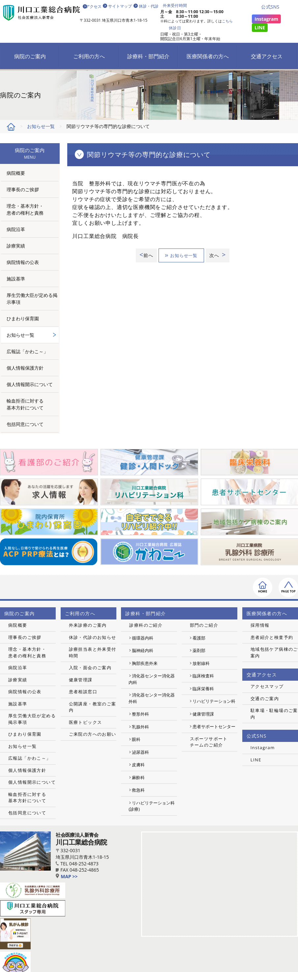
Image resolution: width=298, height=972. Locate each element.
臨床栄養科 (203, 689)
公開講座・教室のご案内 (92, 707)
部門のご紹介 (204, 625)
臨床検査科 (203, 676)
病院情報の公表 (23, 262)
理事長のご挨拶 (23, 189)
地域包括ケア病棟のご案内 (274, 652)
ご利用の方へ (89, 56)
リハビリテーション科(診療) (152, 806)
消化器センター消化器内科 (152, 679)
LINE (259, 27)
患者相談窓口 (83, 692)
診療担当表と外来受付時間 (92, 652)
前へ (144, 255)
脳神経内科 (142, 650)
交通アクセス (267, 56)
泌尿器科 (140, 752)
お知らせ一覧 (41, 126)
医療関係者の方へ (208, 56)
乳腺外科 (140, 727)
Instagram (266, 19)
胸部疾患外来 (145, 663)
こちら (227, 20)
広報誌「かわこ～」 (27, 351)
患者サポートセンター (214, 726)
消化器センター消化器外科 (152, 698)
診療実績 (16, 246)
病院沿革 (16, 229)
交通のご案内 (265, 698)
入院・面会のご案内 (90, 667)
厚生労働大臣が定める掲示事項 (32, 298)
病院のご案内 (30, 56)
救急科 (138, 790)
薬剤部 (199, 650)
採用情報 (260, 625)
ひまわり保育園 (23, 318)
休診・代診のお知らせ (92, 637)
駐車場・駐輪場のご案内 (274, 713)
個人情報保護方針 (25, 368)
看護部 (199, 638)
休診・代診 (149, 6)
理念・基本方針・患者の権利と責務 (25, 209)
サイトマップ (120, 6)
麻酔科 (138, 777)
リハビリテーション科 (214, 701)
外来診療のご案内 (88, 625)
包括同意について (25, 424)
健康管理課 (81, 680)
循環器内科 (142, 638)
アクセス (93, 6)
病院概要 (16, 173)
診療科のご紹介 (146, 625)
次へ (219, 255)
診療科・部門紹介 (148, 56)
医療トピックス (85, 722)
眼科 (136, 739)
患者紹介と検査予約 (272, 637)
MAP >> (66, 876)
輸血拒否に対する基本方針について (25, 404)
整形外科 (140, 714)
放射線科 (201, 663)
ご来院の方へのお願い (92, 734)
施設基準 (16, 279)
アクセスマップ (267, 686)
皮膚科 (138, 765)
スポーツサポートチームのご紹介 (209, 742)
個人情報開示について (30, 384)
